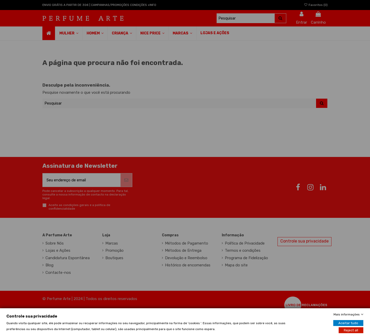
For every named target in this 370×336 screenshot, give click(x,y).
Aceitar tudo (348, 323)
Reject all (351, 330)
